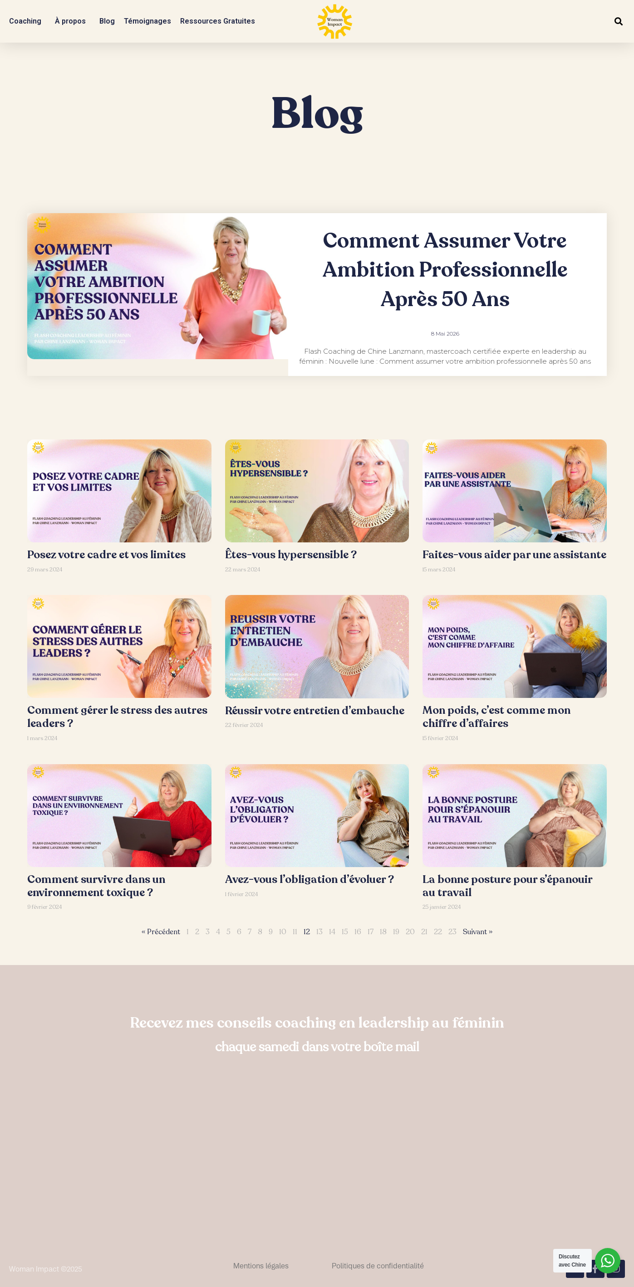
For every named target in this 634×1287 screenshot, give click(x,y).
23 (452, 932)
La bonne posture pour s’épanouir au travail (507, 886)
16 (357, 932)
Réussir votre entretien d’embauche (314, 710)
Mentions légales (261, 1266)
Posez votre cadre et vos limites (106, 554)
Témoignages (147, 21)
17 (371, 932)
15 (345, 932)
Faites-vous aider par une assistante (514, 554)
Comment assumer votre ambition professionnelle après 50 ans (445, 270)
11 (295, 932)
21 (424, 932)
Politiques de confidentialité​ (378, 1266)
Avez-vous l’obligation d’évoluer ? (309, 879)
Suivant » (477, 932)
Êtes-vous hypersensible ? (291, 554)
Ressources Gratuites (220, 21)
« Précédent (161, 932)
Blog (107, 21)
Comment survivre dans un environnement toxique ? (96, 886)
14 (332, 932)
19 (396, 932)
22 (438, 932)
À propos (72, 21)
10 (282, 932)
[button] (618, 21)
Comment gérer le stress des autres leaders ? (117, 717)
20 (410, 932)
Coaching (27, 21)
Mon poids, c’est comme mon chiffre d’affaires (496, 717)
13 (319, 932)
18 (383, 932)
